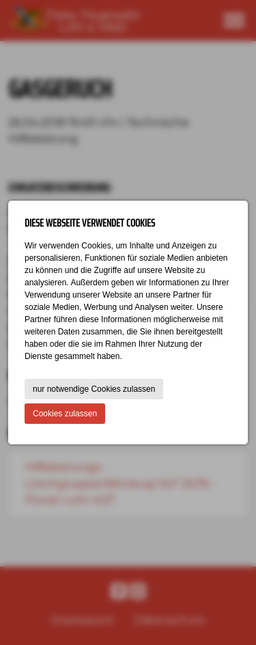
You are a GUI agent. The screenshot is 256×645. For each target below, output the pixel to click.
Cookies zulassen (65, 413)
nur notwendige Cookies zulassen (94, 389)
